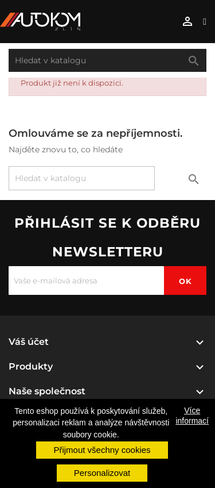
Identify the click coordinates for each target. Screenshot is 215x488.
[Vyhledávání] (107, 60)
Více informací (192, 415)
